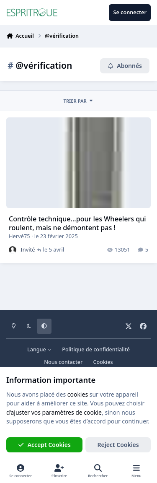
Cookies (103, 362)
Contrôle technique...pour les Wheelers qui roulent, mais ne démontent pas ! (77, 224)
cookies (77, 394)
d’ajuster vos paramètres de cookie (54, 412)
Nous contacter (63, 362)
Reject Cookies (118, 445)
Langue (39, 349)
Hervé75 (19, 236)
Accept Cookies (44, 445)
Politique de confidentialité (96, 349)
